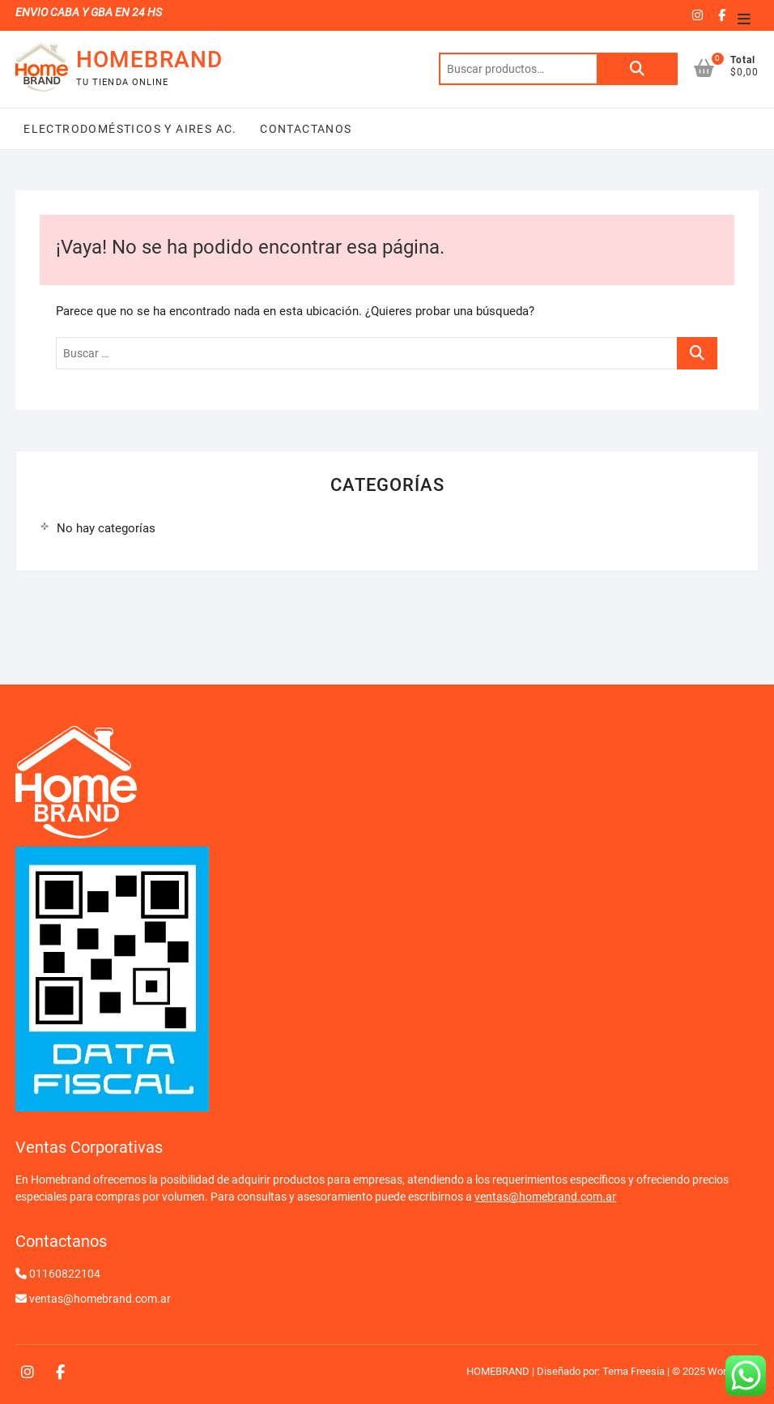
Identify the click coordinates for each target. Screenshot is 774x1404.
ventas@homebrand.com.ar (545, 1196)
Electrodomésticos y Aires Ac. (130, 128)
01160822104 (64, 1273)
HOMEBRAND (149, 59)
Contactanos (304, 128)
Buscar (637, 69)
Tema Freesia (633, 1371)
